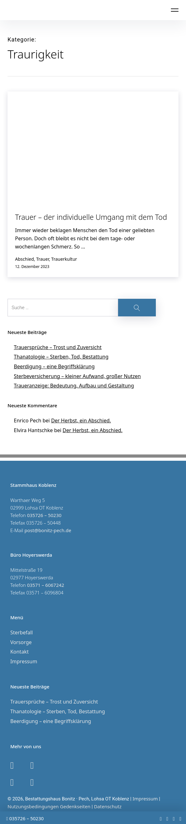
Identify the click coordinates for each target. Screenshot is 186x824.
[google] (180, 818)
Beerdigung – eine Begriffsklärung (54, 366)
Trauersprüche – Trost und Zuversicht (57, 347)
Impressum (23, 661)
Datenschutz (108, 806)
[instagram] (174, 818)
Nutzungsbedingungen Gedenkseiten (49, 806)
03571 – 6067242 (45, 585)
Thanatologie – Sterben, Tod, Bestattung (61, 356)
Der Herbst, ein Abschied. (81, 420)
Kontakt (19, 651)
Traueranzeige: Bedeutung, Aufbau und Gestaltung (74, 385)
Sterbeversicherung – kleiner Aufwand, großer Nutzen (77, 376)
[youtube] (161, 818)
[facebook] (167, 818)
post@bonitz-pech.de (48, 530)
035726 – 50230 (25, 818)
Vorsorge (21, 642)
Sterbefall (21, 632)
